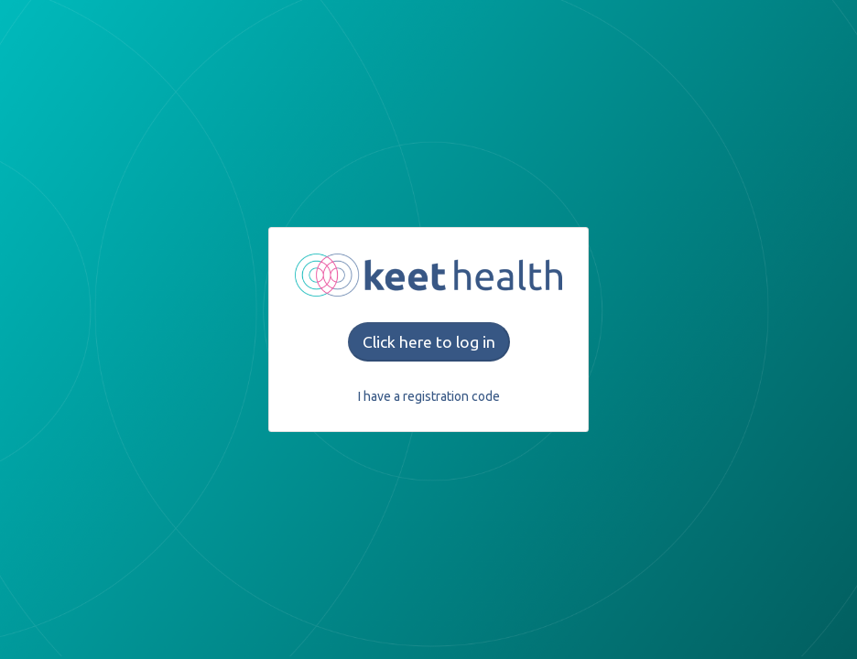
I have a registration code (429, 396)
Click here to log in (429, 342)
